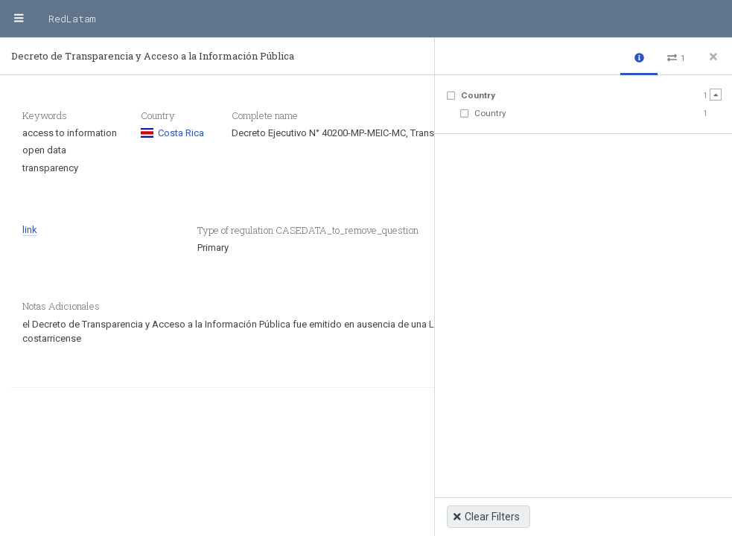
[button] (639, 57)
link (29, 229)
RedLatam (71, 18)
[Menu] (18, 18)
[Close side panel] (713, 56)
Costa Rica (172, 132)
